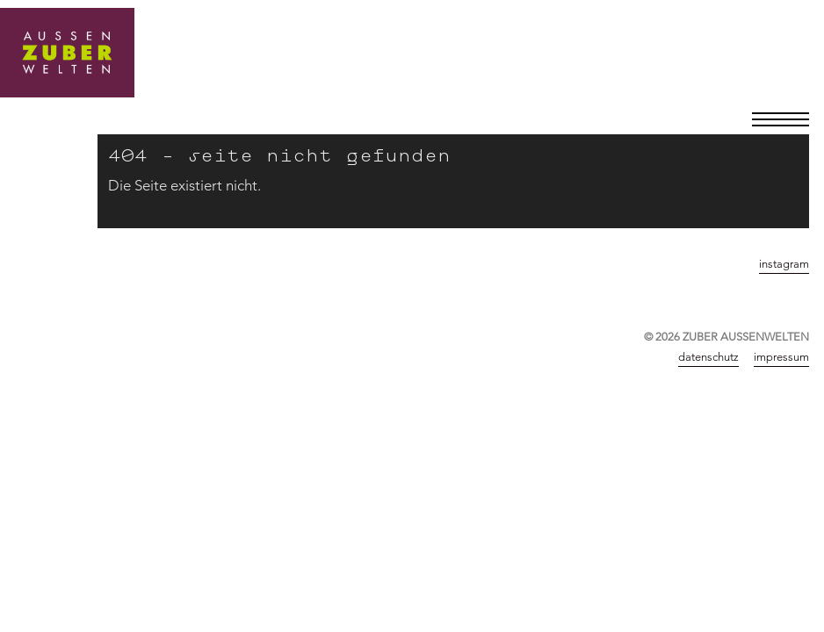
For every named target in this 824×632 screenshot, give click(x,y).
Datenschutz (708, 356)
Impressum (781, 356)
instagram (784, 263)
